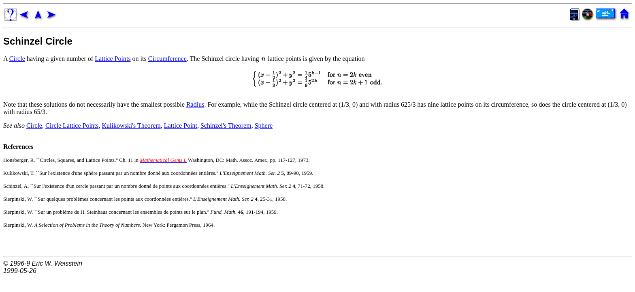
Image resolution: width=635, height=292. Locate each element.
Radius (195, 104)
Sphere (264, 125)
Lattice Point (180, 125)
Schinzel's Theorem (225, 125)
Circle (17, 58)
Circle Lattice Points (72, 125)
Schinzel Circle (37, 41)
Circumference (167, 58)
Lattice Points (112, 58)
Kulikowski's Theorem (131, 125)
